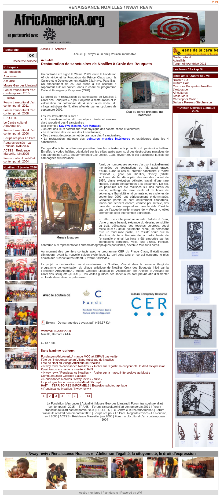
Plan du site (110, 492)
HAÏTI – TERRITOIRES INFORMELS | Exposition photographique (84, 385)
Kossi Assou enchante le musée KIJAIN (67, 369)
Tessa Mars (180, 95)
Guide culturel (182, 57)
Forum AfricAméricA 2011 (189, 63)
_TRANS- (9, 97)
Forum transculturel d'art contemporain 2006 (19, 132)
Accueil (45, 48)
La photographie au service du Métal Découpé (71, 382)
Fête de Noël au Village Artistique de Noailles (70, 362)
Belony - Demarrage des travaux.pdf (70, 322)
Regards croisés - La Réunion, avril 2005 (17, 144)
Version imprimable (123, 54)
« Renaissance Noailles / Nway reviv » (66, 388)
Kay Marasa (91, 125)
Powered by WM (131, 492)
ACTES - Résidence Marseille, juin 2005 (16, 152)
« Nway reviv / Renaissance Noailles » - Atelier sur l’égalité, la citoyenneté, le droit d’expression (103, 366)
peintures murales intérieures (108, 138)
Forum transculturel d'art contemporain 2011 (19, 104)
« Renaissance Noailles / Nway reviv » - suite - (71, 379)
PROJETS (10, 118)
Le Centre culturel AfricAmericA (15, 124)
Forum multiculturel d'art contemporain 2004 (19, 160)
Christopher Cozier (185, 99)
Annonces (10, 76)
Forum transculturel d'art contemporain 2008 (19, 112)
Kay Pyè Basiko (70, 125)
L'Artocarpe (180, 89)
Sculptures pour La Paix (19, 138)
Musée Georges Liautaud (20, 85)
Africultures (180, 92)
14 (88, 396)
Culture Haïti (181, 83)
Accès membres (89, 492)
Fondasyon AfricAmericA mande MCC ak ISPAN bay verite (79, 356)
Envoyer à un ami (97, 54)
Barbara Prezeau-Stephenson (192, 102)
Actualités (179, 60)
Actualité (9, 80)
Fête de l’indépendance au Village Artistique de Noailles (77, 359)
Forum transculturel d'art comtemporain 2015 (19, 91)
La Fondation (12, 71)
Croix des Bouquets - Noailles (192, 86)
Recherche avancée (25, 61)
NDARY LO (180, 79)
